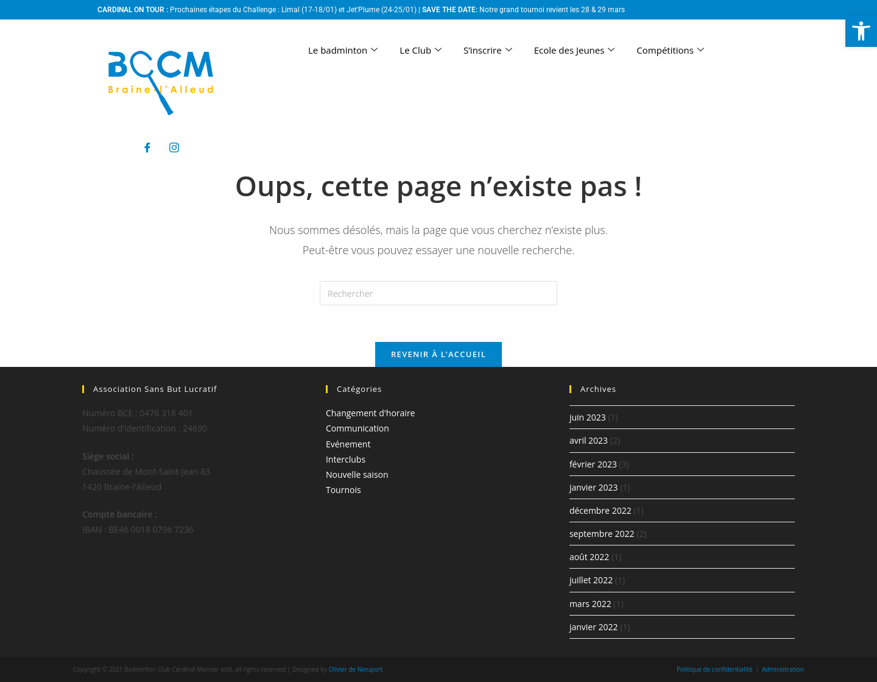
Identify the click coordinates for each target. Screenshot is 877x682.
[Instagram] (174, 147)
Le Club (421, 50)
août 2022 (589, 557)
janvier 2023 (593, 487)
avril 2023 (588, 440)
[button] (861, 31)
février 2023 (593, 464)
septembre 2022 (602, 533)
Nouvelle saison (357, 474)
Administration (783, 669)
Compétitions (670, 50)
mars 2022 (590, 603)
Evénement (348, 444)
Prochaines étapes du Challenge (223, 9)
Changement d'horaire (370, 413)
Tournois (343, 490)
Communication (357, 428)
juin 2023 (587, 417)
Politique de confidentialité (715, 669)
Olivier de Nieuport (356, 669)
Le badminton (343, 50)
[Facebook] (147, 147)
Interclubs (345, 459)
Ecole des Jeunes (574, 50)
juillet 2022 (591, 580)
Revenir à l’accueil (438, 354)
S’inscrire (487, 50)
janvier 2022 (593, 627)
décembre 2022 (600, 510)
